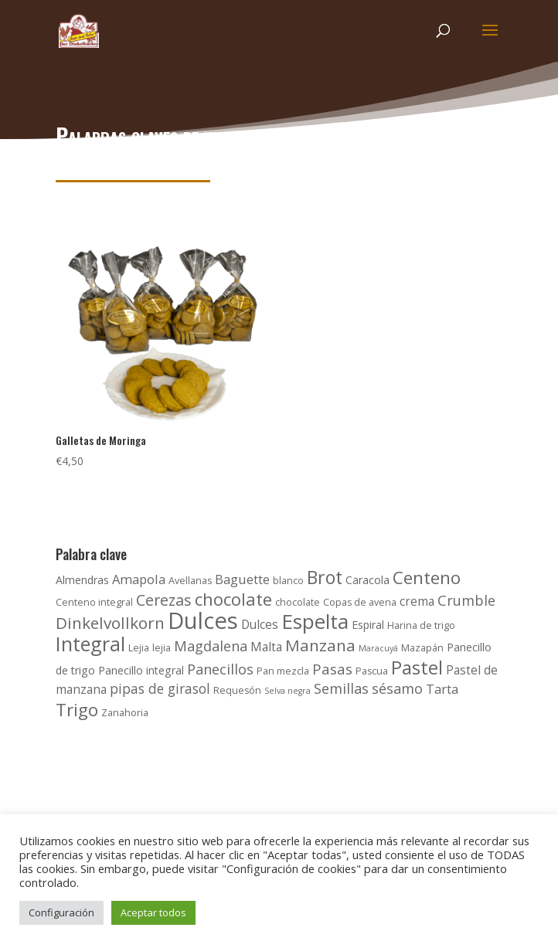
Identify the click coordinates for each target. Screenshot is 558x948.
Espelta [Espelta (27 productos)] (315, 621)
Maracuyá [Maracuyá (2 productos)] (378, 648)
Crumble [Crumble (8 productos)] (466, 600)
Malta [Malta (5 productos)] (266, 647)
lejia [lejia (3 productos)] (161, 647)
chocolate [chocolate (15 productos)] (233, 598)
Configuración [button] (61, 912)
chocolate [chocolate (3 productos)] (297, 602)
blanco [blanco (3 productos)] (288, 580)
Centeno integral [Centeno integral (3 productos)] (94, 602)
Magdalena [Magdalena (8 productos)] (210, 646)
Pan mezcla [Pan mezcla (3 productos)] (283, 671)
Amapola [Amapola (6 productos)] (138, 579)
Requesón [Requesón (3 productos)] (237, 690)
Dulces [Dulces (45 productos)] (203, 620)
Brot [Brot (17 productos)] (324, 577)
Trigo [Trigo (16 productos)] (77, 710)
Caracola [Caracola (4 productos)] (367, 580)
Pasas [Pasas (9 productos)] (332, 669)
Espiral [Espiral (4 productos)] (368, 624)
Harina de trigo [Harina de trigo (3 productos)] (421, 625)
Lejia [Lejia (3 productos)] (138, 647)
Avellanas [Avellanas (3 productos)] (190, 580)
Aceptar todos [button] (153, 912)
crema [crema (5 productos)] (417, 601)
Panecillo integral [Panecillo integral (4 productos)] (141, 670)
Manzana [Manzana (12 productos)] (320, 645)
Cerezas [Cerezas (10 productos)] (164, 600)
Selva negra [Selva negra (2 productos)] (287, 690)
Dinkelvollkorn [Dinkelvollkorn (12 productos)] (110, 623)
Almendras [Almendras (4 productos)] (82, 580)
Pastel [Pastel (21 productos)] (417, 667)
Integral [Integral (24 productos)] (90, 643)
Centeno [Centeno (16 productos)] (427, 578)
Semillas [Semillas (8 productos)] (341, 688)
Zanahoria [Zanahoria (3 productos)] (124, 712)
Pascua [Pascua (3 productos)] (372, 671)
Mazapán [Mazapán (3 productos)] (422, 647)
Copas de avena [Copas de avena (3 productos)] (359, 602)
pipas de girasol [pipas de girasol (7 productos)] (160, 688)
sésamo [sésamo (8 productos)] (397, 688)
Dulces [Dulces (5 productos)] (259, 625)
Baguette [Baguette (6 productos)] (242, 579)
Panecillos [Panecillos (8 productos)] (220, 669)
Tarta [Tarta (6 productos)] (442, 689)
